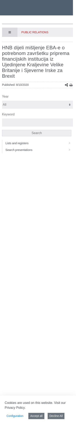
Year (5, 96)
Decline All (56, 416)
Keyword (8, 114)
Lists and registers (39, 143)
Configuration (14, 416)
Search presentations (39, 150)
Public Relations (34, 32)
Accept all (36, 416)
